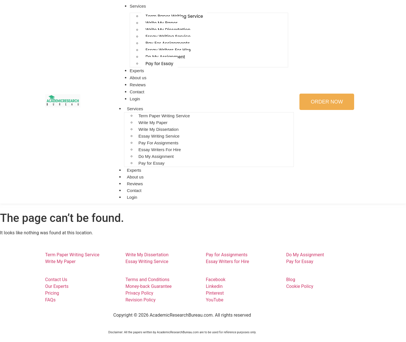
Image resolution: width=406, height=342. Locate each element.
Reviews (135, 183)
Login (132, 197)
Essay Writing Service (159, 136)
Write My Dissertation (158, 129)
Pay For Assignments (158, 142)
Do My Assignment (156, 156)
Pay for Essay (159, 64)
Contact (134, 190)
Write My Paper (152, 122)
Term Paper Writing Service (164, 115)
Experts (134, 170)
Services (135, 108)
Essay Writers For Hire (159, 149)
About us (135, 177)
